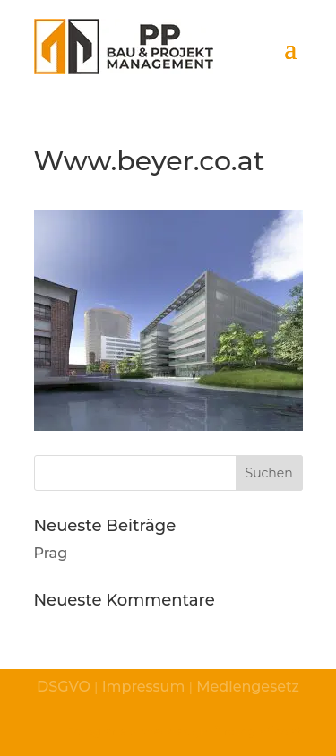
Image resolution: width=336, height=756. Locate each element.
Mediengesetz (246, 686)
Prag (51, 553)
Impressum (143, 686)
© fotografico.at (256, 731)
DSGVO (63, 686)
